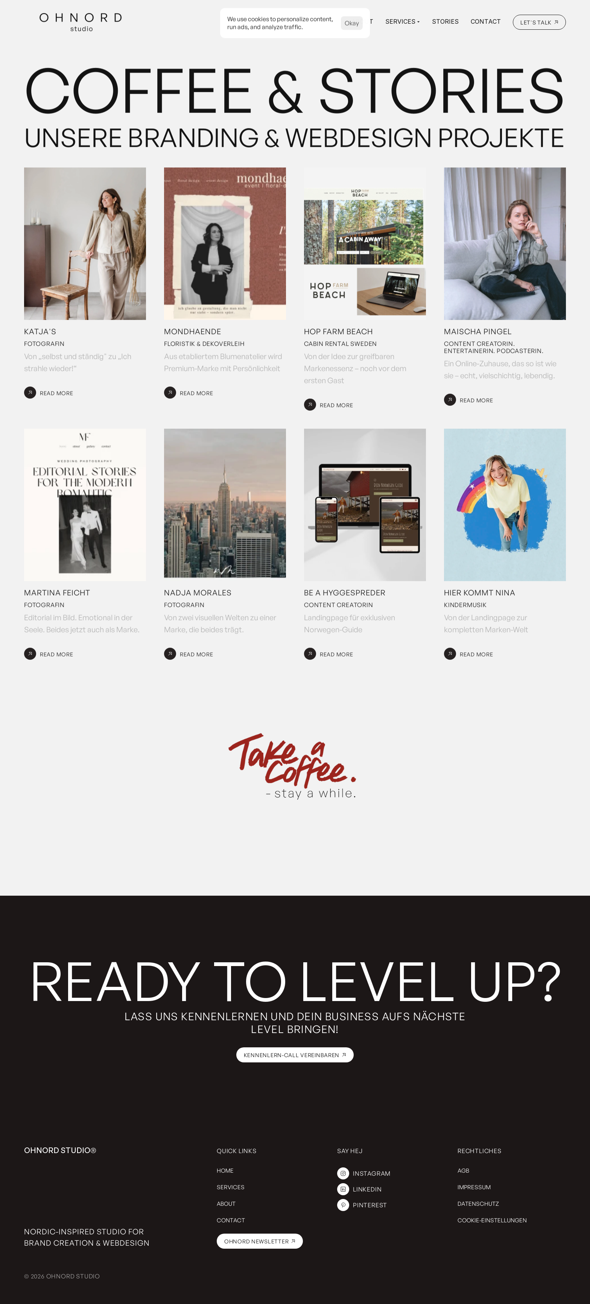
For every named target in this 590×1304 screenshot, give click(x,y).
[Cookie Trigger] (492, 1220)
